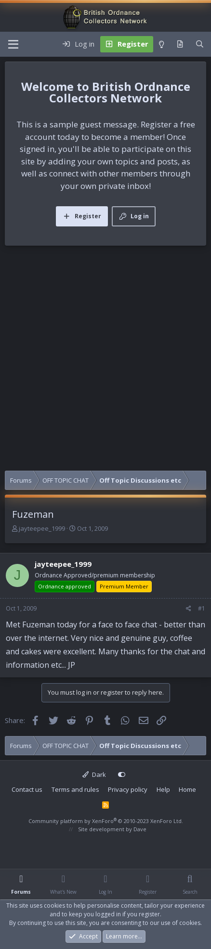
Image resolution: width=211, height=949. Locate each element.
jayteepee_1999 (42, 528)
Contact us (27, 789)
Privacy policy (127, 789)
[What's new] (180, 44)
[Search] (199, 44)
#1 (201, 608)
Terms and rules (75, 789)
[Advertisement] (105, 360)
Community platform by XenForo (105, 820)
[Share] (189, 608)
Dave (139, 829)
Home (187, 789)
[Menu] (13, 44)
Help (163, 789)
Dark (94, 774)
